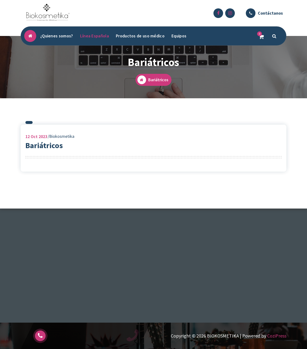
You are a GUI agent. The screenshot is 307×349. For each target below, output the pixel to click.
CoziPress (276, 336)
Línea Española (94, 36)
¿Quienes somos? (56, 36)
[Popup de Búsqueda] (274, 36)
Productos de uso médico (140, 36)
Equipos (178, 36)
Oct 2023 (36, 138)
